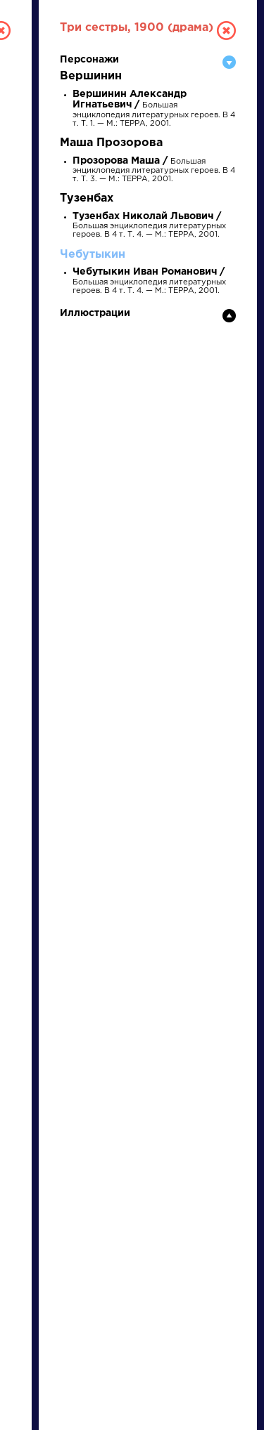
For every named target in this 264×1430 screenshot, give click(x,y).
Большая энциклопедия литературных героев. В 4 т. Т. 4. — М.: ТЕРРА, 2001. (149, 226)
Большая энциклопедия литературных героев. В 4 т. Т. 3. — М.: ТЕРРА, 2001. (154, 170)
